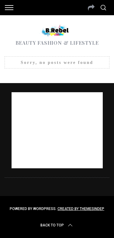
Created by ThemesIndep (80, 209)
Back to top (57, 225)
